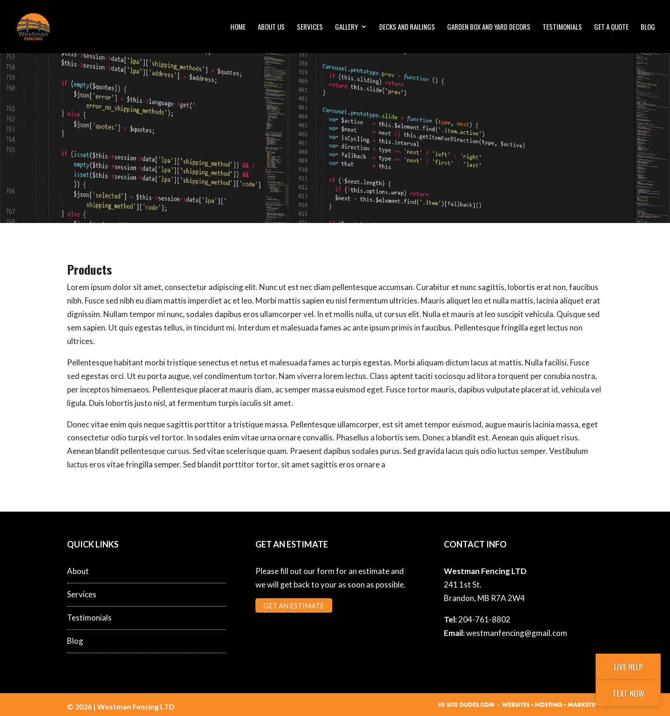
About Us (271, 27)
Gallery (346, 27)
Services (310, 27)
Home (238, 27)
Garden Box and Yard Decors (488, 27)
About (78, 571)
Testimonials (562, 27)
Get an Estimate (293, 605)
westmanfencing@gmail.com (516, 633)
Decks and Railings (407, 27)
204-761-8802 (484, 619)
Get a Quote (611, 27)
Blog (648, 27)
